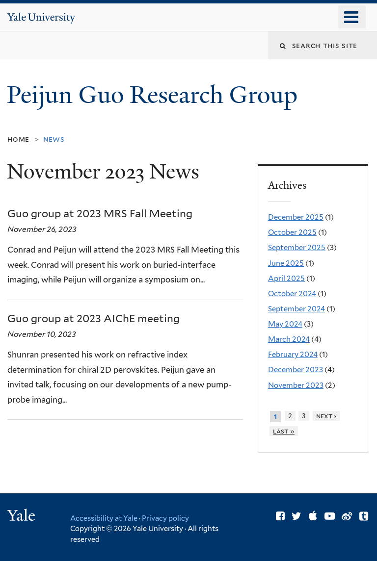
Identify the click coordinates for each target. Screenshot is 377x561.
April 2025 (286, 278)
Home (18, 139)
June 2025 (286, 263)
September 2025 (296, 247)
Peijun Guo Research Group (155, 95)
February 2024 (293, 354)
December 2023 (295, 369)
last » (284, 431)
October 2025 (292, 232)
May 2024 (285, 324)
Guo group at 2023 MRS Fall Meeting (99, 213)
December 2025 (295, 217)
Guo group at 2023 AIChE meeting (93, 318)
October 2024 (292, 293)
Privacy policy (165, 518)
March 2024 (289, 339)
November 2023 (295, 385)
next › (326, 416)
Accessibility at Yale (103, 518)
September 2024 (296, 309)
